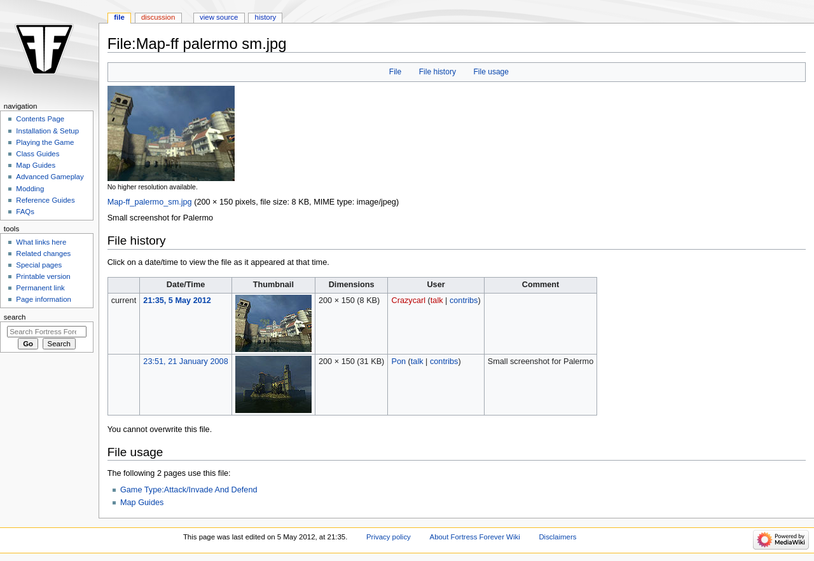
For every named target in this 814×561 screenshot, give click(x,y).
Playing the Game (45, 142)
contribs (464, 300)
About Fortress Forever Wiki (475, 537)
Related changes (43, 253)
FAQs (25, 211)
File (395, 71)
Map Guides (141, 502)
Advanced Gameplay (49, 176)
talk (437, 300)
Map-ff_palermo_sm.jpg (149, 202)
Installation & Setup (47, 131)
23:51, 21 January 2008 (185, 361)
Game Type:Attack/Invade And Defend (189, 489)
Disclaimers (557, 537)
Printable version (43, 276)
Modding (30, 189)
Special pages (39, 265)
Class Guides (37, 154)
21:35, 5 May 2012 (177, 300)
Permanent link (40, 288)
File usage (491, 71)
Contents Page (40, 119)
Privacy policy (388, 537)
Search (15, 317)
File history (437, 71)
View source (219, 17)
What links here (41, 242)
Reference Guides (45, 200)
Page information (43, 299)
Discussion (158, 17)
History (266, 17)
